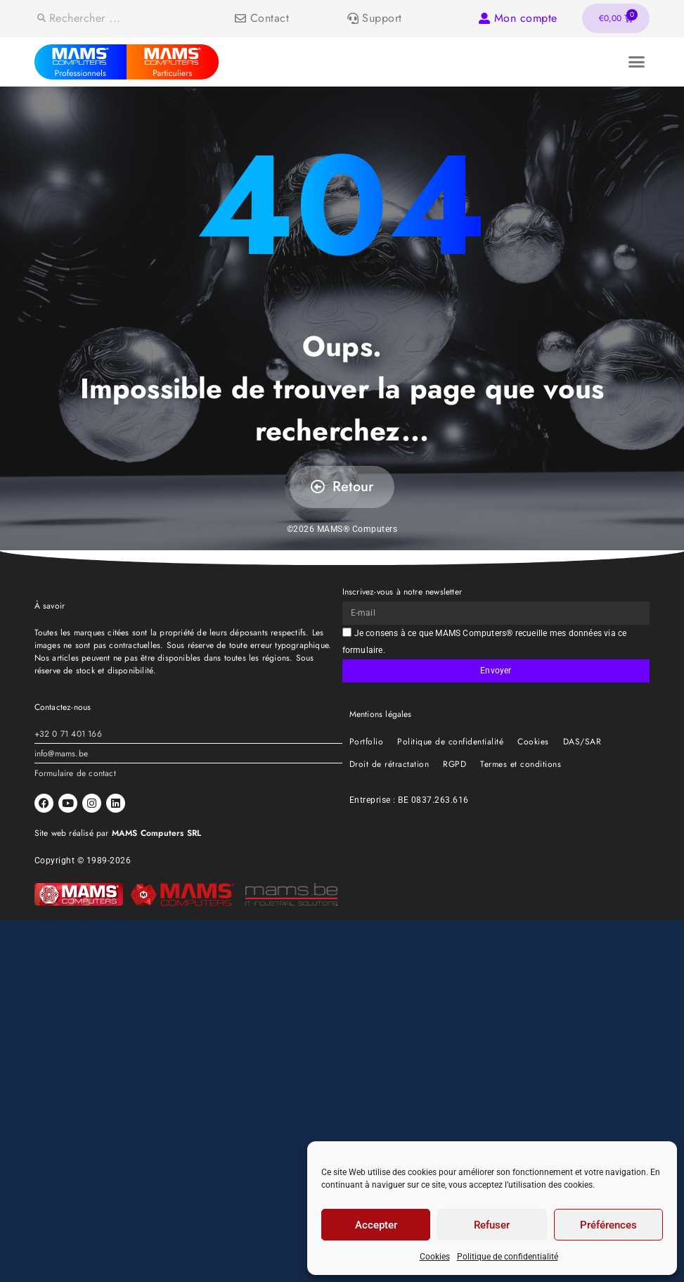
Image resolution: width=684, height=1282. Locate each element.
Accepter (376, 1225)
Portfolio (366, 741)
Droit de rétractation (389, 764)
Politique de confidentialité (507, 1257)
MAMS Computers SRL (157, 833)
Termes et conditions (520, 764)
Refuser (492, 1225)
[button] (637, 62)
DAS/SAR (582, 741)
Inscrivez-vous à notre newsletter (402, 591)
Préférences (608, 1225)
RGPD (454, 764)
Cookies (435, 1257)
